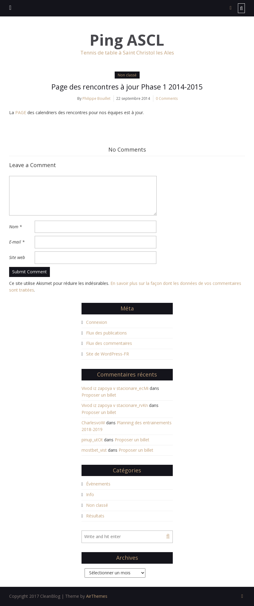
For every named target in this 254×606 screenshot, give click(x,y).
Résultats (95, 516)
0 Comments (167, 98)
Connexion (96, 322)
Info (90, 495)
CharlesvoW (93, 423)
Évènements (98, 484)
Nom (15, 226)
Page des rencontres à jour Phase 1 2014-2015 (127, 87)
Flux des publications (106, 333)
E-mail (17, 242)
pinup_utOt (92, 440)
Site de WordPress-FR (107, 354)
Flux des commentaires (109, 343)
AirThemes (96, 596)
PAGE (21, 113)
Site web (17, 258)
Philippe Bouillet (96, 98)
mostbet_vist (94, 450)
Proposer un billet (99, 395)
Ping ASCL (127, 40)
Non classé (127, 75)
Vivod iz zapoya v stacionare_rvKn (115, 405)
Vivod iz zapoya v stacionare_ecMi (115, 388)
